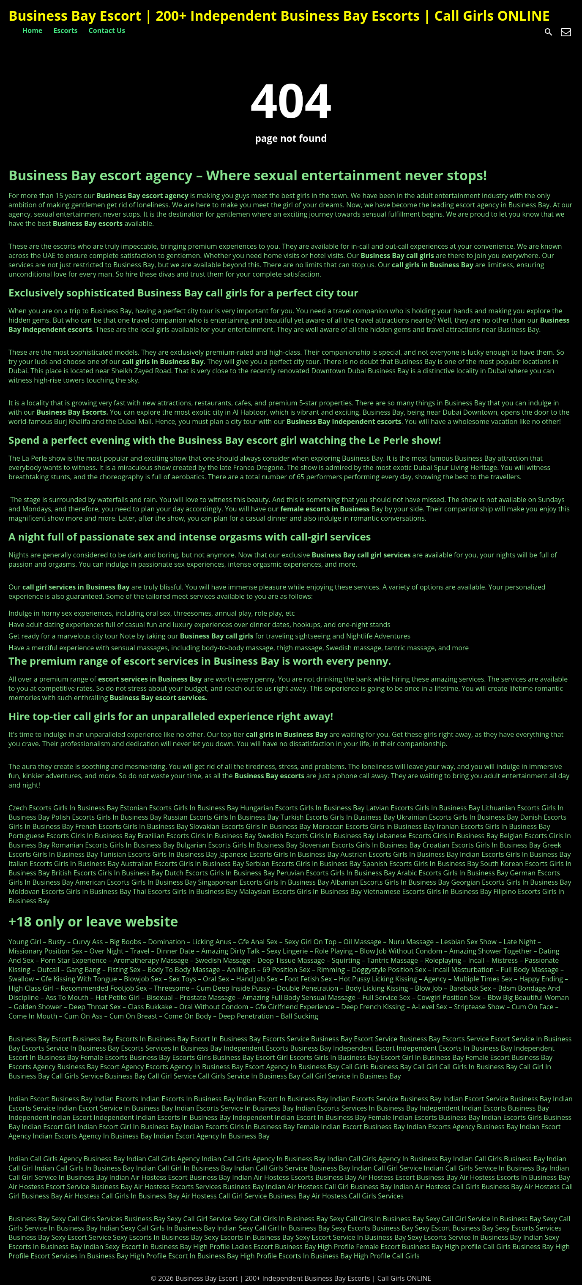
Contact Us (107, 30)
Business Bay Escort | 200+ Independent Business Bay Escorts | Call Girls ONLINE (279, 15)
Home (32, 30)
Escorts (65, 30)
